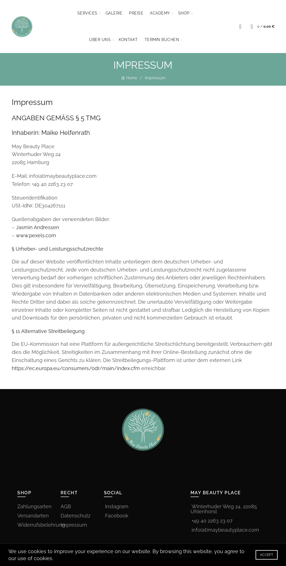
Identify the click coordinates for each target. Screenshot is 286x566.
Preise (136, 13)
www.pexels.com (36, 235)
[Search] (240, 26)
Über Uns (100, 39)
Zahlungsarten (34, 506)
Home (131, 78)
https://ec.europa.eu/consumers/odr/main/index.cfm (76, 368)
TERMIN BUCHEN (162, 39)
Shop (184, 13)
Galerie (114, 13)
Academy (160, 13)
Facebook (116, 516)
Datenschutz (75, 516)
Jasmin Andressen (37, 227)
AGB (66, 506)
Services (87, 13)
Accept (266, 555)
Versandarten (33, 516)
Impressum (74, 525)
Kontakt (128, 39)
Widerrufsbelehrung (41, 525)
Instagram (116, 506)
